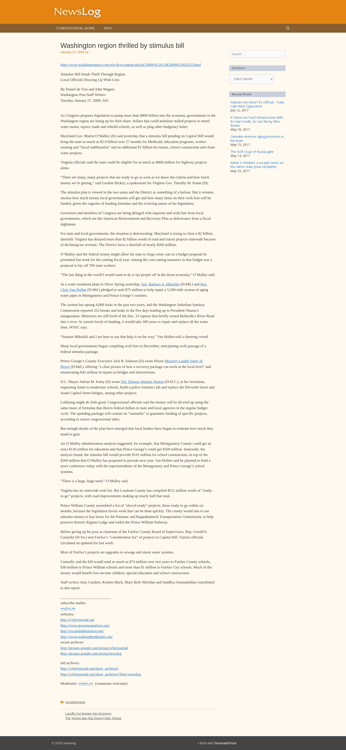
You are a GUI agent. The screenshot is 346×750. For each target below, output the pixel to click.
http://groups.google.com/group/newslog (91, 653)
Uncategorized (75, 702)
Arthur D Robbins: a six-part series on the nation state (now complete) (257, 165)
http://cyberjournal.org (77, 620)
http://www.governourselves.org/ (85, 625)
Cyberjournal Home (75, 28)
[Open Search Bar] (287, 28)
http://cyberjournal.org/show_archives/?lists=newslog (100, 674)
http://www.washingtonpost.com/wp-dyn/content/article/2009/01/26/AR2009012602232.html (130, 65)
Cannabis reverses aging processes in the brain (257, 138)
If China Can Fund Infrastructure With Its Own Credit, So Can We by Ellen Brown (256, 121)
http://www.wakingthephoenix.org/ (86, 637)
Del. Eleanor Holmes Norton (142, 382)
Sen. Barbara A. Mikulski (160, 284)
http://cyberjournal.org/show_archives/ (89, 668)
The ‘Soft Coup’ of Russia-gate (252, 152)
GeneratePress (225, 743)
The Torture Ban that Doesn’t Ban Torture (93, 718)
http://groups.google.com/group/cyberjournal (94, 648)
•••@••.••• (67, 608)
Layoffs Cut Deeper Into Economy (88, 713)
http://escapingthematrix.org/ (82, 631)
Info (108, 28)
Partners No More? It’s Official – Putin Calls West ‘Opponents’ (257, 104)
